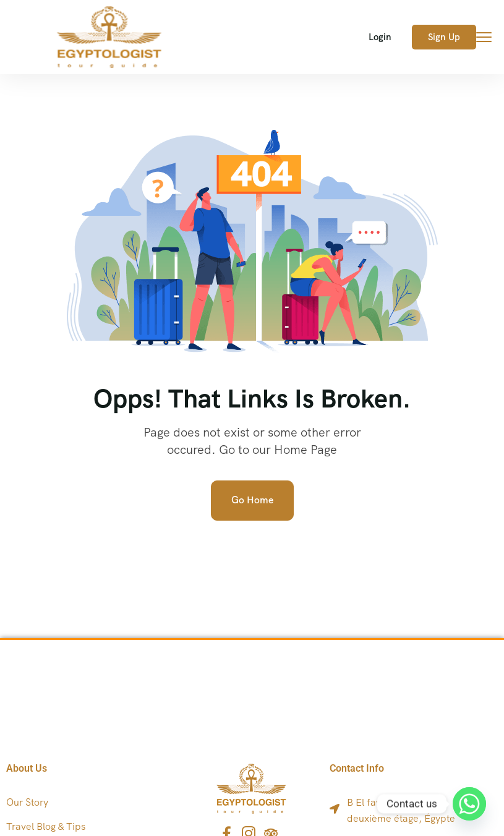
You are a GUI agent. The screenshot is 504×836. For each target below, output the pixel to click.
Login (380, 37)
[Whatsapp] (469, 804)
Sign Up (444, 37)
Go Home (252, 499)
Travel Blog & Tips (45, 826)
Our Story (27, 802)
